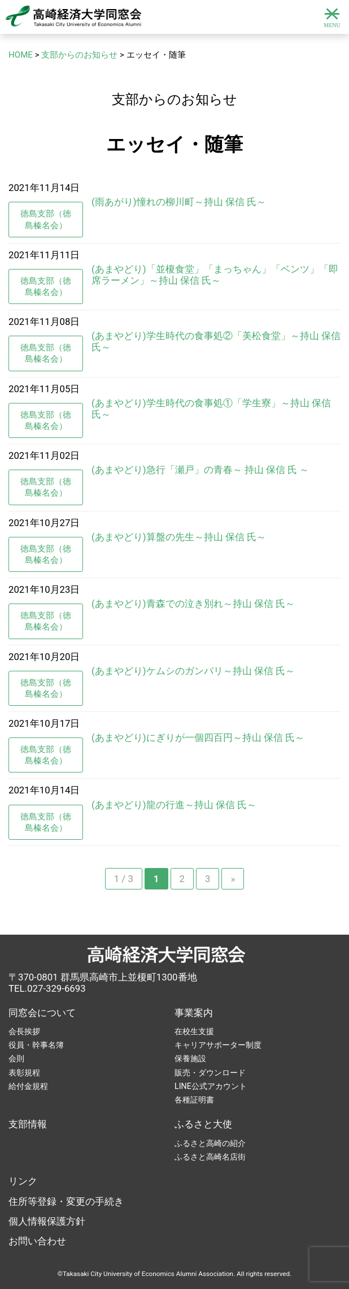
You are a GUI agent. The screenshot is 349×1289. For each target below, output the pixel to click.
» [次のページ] (232, 878)
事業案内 (193, 1012)
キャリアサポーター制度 (217, 1044)
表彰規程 (24, 1072)
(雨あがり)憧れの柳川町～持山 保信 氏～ (178, 201)
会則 (16, 1058)
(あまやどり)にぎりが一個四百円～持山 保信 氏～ (197, 737)
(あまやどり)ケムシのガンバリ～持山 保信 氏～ (193, 670)
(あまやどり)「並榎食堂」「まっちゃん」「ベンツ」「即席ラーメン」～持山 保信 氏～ (214, 274)
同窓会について (42, 1012)
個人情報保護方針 (46, 1221)
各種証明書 (194, 1099)
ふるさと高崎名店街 (210, 1156)
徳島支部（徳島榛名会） (45, 219)
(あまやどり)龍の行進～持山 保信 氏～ (173, 804)
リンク (22, 1181)
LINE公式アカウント (210, 1086)
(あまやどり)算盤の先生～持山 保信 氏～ (178, 536)
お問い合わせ (37, 1241)
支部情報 (27, 1124)
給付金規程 (28, 1086)
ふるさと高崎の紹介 (210, 1143)
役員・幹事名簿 (36, 1044)
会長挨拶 (24, 1031)
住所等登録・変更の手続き (66, 1201)
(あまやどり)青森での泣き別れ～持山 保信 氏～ (193, 603)
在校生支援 (194, 1031)
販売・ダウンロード (210, 1072)
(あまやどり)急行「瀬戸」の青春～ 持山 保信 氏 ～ (200, 469)
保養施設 (190, 1058)
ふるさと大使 (203, 1124)
